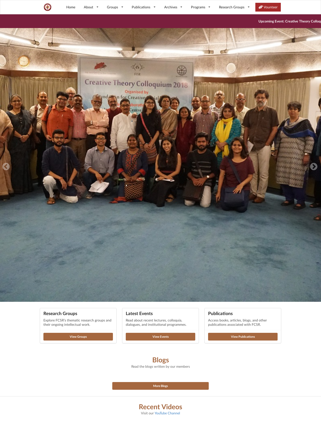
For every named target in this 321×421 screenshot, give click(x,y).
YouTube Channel (167, 413)
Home (70, 7)
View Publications (243, 336)
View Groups (78, 336)
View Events (160, 336)
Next (313, 167)
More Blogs (160, 386)
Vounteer (268, 7)
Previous (6, 167)
